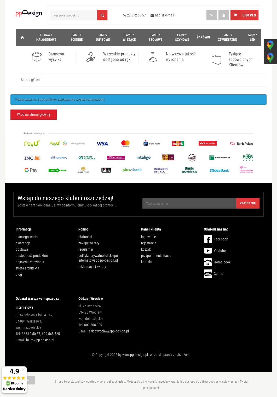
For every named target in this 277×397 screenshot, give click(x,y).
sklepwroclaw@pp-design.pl (109, 331)
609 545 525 (51, 334)
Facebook (221, 239)
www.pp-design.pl (135, 355)
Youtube (220, 251)
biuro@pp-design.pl (40, 340)
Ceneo (218, 274)
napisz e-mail (162, 15)
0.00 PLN (249, 15)
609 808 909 (93, 325)
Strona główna (31, 80)
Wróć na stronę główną (33, 114)
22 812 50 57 (134, 15)
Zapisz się (248, 203)
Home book (222, 262)
